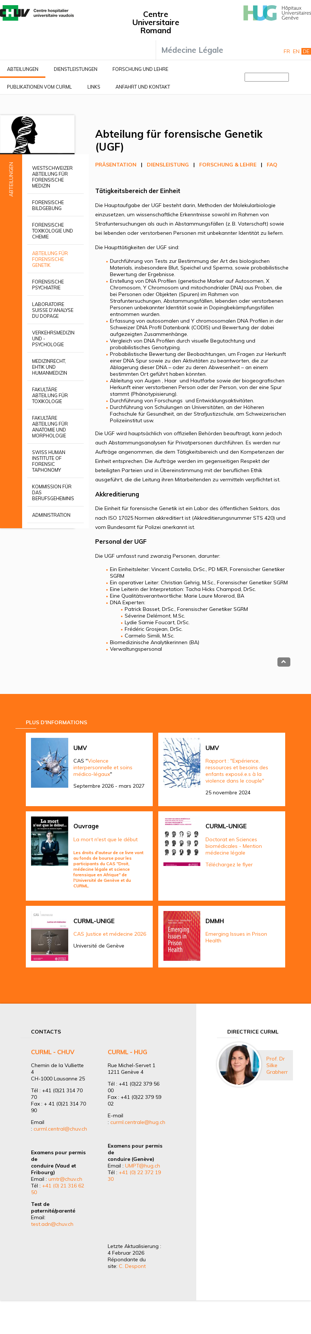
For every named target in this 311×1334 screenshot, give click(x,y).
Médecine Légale (192, 50)
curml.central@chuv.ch (60, 1128)
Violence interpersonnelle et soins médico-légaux (102, 767)
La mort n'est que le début (105, 839)
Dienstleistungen (75, 69)
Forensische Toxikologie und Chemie (52, 231)
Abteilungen (22, 69)
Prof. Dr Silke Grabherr (277, 1065)
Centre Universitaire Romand (155, 22)
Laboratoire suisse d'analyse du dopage (52, 310)
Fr (287, 51)
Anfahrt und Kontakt (142, 87)
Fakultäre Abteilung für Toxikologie (50, 395)
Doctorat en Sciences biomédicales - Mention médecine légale (233, 846)
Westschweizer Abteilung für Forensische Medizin (52, 177)
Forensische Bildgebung (48, 205)
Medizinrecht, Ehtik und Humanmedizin (49, 367)
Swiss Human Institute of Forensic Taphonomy (48, 461)
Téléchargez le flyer (229, 864)
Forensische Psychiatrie (48, 284)
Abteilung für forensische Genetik (50, 259)
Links (93, 87)
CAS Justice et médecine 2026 (109, 934)
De (306, 51)
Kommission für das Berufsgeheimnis (53, 492)
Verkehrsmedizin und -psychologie (53, 338)
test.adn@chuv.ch (52, 1224)
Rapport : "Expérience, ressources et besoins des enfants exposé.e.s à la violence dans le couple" (236, 770)
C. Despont (132, 1266)
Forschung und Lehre (140, 69)
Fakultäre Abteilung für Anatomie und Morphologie (50, 427)
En (296, 51)
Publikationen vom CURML (39, 87)
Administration (51, 515)
